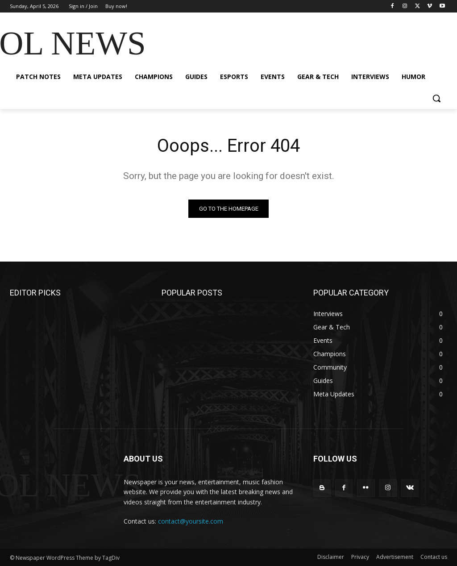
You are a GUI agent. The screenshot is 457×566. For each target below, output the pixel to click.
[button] (436, 98)
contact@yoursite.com (190, 521)
